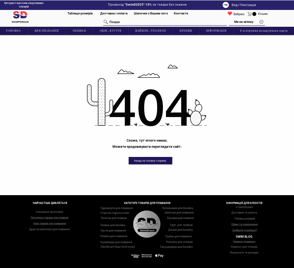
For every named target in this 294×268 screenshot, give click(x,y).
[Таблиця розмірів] (80, 13)
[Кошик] (262, 14)
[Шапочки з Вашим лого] (151, 13)
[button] (252, 14)
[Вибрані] (239, 14)
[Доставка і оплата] (114, 13)
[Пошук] (165, 22)
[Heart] (229, 13)
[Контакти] (181, 13)
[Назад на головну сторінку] (150, 160)
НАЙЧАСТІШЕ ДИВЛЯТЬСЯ (50, 203)
